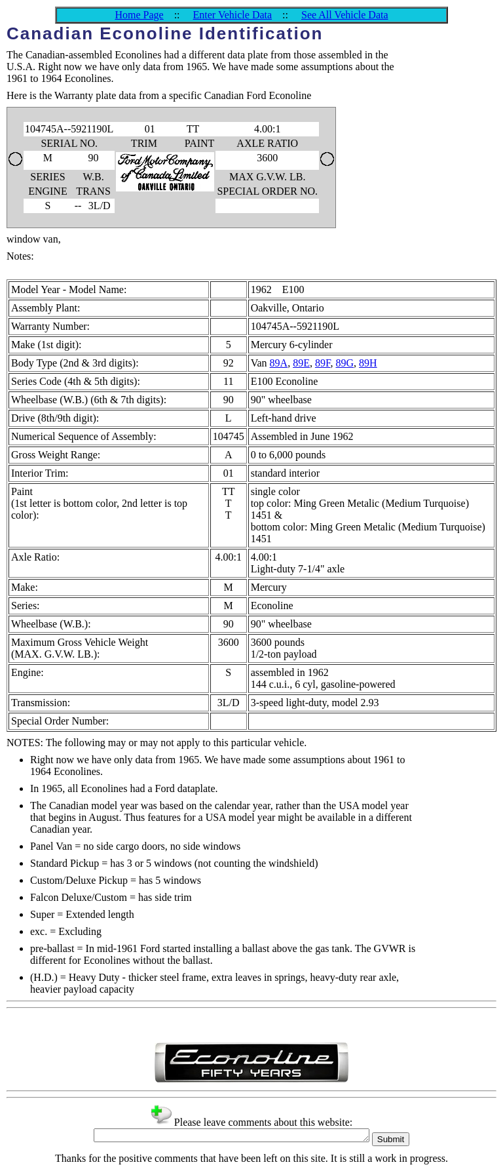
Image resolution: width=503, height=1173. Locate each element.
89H (368, 362)
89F (323, 362)
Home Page (139, 14)
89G (345, 362)
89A (279, 362)
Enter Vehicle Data (232, 14)
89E (301, 362)
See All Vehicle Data (344, 14)
